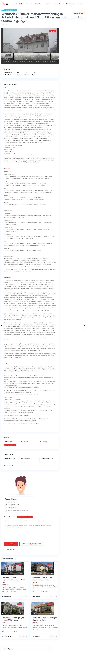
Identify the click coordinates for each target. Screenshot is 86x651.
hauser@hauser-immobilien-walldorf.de (40, 488)
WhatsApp (11, 532)
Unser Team (38, 4)
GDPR (16, 523)
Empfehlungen (70, 4)
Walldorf (5, 24)
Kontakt (80, 4)
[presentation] (4, 44)
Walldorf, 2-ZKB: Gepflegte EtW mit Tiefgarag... (13, 602)
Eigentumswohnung (10, 10)
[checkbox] (4, 523)
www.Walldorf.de (30, 155)
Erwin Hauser (33, 476)
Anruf (31, 527)
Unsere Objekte (18, 4)
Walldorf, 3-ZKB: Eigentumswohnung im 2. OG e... (13, 563)
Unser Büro (48, 4)
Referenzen (29, 4)
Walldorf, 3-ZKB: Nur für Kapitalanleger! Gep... (42, 562)
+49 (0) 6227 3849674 (35, 482)
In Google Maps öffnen (10, 445)
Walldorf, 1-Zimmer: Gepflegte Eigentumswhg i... (45, 602)
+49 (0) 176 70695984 (35, 485)
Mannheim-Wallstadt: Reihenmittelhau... (78, 36)
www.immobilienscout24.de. (31, 424)
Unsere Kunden (59, 4)
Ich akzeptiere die (12, 523)
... (25, 572)
